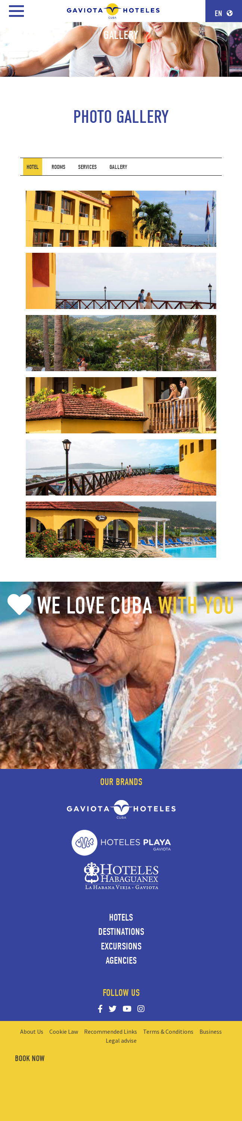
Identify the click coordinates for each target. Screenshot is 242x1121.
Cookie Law (63, 1031)
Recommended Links (110, 1031)
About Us (31, 1031)
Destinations (121, 931)
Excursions (121, 946)
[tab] (32, 167)
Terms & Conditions (168, 1031)
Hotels (121, 917)
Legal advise (121, 1040)
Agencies (121, 960)
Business (210, 1031)
